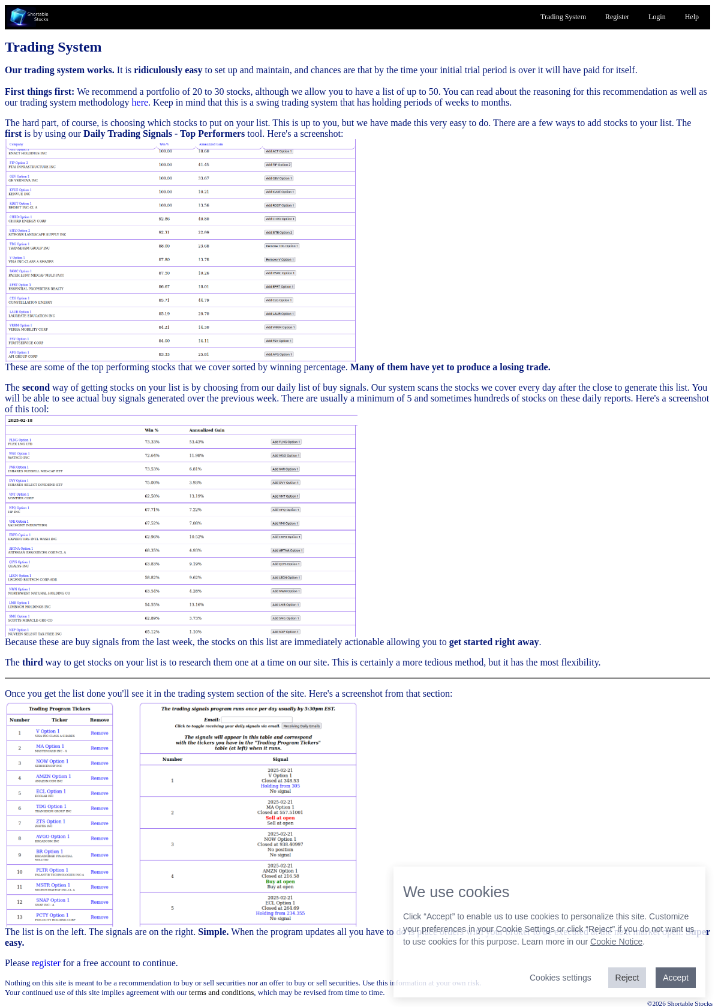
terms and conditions (221, 992)
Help (692, 17)
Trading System (563, 17)
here (140, 102)
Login (657, 17)
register (46, 963)
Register (617, 17)
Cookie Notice (616, 941)
